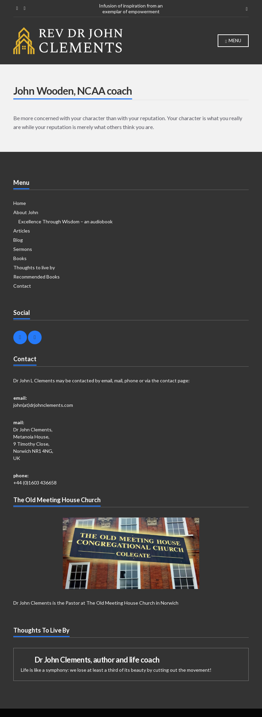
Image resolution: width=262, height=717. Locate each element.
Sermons (22, 249)
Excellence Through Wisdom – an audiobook (65, 221)
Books (20, 258)
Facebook (17, 8)
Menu (233, 41)
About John (25, 212)
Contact (22, 286)
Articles (21, 231)
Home (19, 203)
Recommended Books (36, 277)
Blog (18, 240)
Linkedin (24, 8)
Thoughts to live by (34, 267)
